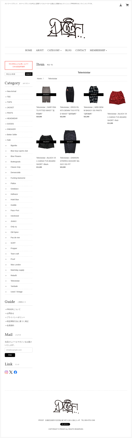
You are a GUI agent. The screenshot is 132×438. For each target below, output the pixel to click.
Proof (11, 259)
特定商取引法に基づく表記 (17, 321)
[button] (54, 50)
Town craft (13, 254)
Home (39, 79)
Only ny (12, 227)
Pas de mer (13, 238)
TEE (9, 97)
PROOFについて (13, 309)
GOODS (10, 124)
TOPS (9, 102)
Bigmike (12, 145)
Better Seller (12, 135)
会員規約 (10, 325)
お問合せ (10, 313)
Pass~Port (13, 210)
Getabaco (13, 189)
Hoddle (11, 205)
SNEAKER (11, 129)
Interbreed (13, 216)
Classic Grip (13, 167)
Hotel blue (13, 200)
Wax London (14, 265)
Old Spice (13, 232)
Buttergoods (13, 162)
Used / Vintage (15, 292)
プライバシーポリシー (16, 317)
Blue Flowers (14, 156)
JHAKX (11, 221)
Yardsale (12, 286)
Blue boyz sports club (17, 151)
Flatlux (11, 183)
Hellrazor (12, 194)
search (28, 74)
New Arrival (11, 91)
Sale (9, 140)
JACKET (10, 107)
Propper (12, 248)
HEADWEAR (12, 118)
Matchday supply (15, 270)
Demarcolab (13, 172)
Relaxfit (12, 275)
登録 (10, 355)
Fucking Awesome (16, 178)
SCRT (11, 243)
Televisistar (13, 281)
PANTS (10, 113)
